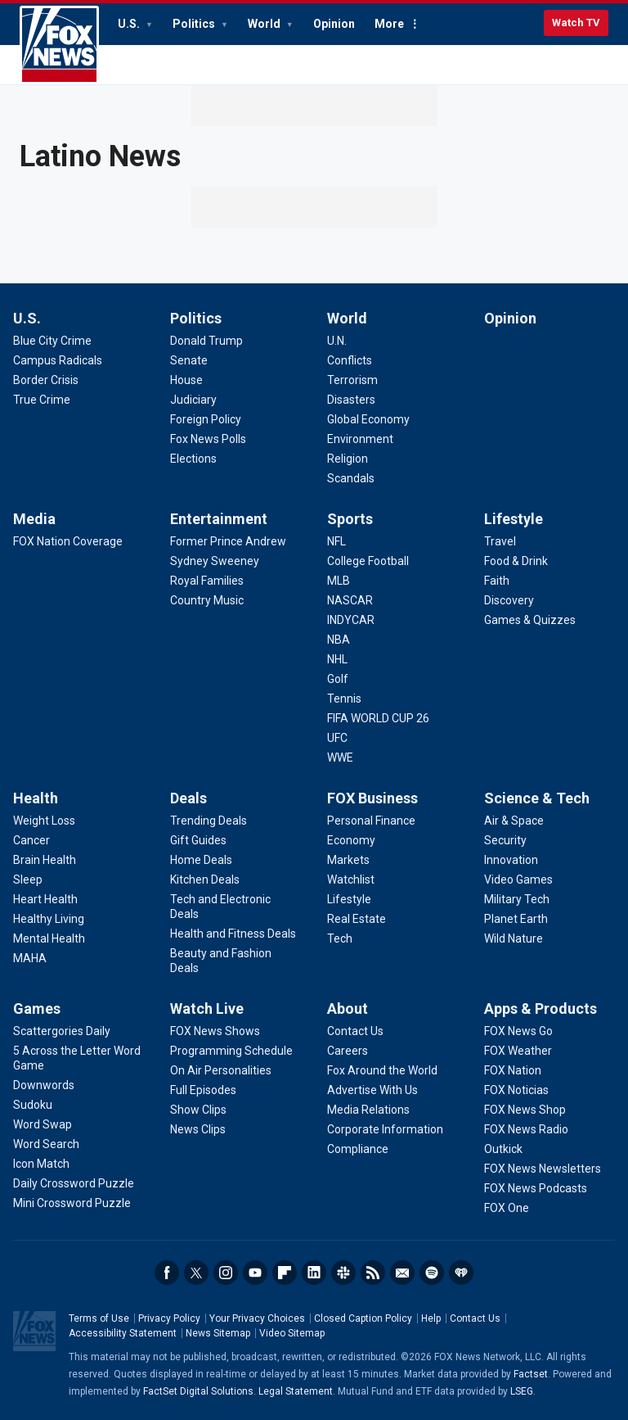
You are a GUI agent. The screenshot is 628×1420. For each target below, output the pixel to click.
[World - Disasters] (351, 399)
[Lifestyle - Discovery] (509, 600)
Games (37, 1008)
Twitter (196, 1272)
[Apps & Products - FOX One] (506, 1207)
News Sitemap (218, 1333)
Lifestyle (513, 518)
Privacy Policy (169, 1318)
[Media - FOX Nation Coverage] (68, 541)
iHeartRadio (461, 1272)
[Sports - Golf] (337, 678)
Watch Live (207, 1008)
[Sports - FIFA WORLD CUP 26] (378, 718)
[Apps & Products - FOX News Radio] (526, 1129)
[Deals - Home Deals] (201, 859)
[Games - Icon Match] (41, 1163)
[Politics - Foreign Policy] (205, 419)
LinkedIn (314, 1272)
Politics (195, 23)
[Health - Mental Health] (49, 938)
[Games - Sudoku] (32, 1104)
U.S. (130, 23)
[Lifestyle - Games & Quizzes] (530, 619)
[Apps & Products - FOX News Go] (518, 1031)
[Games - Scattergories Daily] (61, 1031)
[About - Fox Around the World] (382, 1070)
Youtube (255, 1272)
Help (431, 1318)
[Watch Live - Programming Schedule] (231, 1050)
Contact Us (475, 1318)
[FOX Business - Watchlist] (351, 879)
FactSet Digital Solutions (198, 1391)
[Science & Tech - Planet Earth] (516, 918)
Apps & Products (540, 1008)
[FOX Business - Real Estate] (356, 918)
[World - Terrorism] (352, 380)
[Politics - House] (186, 380)
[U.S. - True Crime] (41, 399)
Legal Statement (295, 1391)
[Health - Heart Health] (45, 899)
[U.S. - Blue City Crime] (52, 340)
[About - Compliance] (357, 1148)
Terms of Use (99, 1318)
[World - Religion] (347, 458)
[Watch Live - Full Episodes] (203, 1090)
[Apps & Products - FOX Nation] (512, 1070)
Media (34, 518)
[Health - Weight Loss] (44, 820)
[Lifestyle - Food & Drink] (516, 561)
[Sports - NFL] (336, 541)
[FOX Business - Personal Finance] (371, 820)
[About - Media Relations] (368, 1109)
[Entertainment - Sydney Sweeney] (214, 561)
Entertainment (218, 518)
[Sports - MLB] (338, 580)
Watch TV (576, 22)
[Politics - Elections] (193, 458)
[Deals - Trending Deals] (208, 820)
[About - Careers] (347, 1050)
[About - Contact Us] (355, 1031)
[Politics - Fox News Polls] (208, 438)
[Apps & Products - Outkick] (503, 1148)
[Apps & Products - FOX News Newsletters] (542, 1168)
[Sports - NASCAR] (350, 600)
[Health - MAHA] (30, 958)
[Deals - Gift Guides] (198, 840)
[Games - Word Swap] (42, 1124)
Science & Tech (537, 798)
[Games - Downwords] (43, 1085)
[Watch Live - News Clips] (198, 1129)
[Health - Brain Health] (44, 859)
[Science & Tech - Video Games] (518, 879)
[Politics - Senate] (189, 360)
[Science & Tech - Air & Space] (514, 820)
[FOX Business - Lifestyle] (349, 899)
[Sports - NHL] (337, 659)
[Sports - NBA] (338, 639)
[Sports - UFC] (337, 737)
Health (35, 798)
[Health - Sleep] (28, 879)
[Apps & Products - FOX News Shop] (525, 1109)
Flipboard (284, 1272)
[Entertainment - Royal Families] (207, 580)
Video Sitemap (292, 1333)
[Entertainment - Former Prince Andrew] (228, 541)
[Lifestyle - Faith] (496, 580)
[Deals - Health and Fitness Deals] (233, 933)
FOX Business (372, 798)
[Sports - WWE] (340, 757)
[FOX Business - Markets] (348, 859)
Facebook (167, 1272)
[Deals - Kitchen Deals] (205, 879)
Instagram (225, 1272)
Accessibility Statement (123, 1333)
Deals (188, 798)
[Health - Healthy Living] (48, 918)
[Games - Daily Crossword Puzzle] (73, 1183)
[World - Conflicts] (349, 360)
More (389, 23)
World (265, 23)
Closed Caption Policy (363, 1318)
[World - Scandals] (351, 478)
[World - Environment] (360, 438)
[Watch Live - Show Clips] (198, 1109)
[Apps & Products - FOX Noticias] (516, 1090)
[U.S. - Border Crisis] (45, 380)
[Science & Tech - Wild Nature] (513, 938)
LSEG (521, 1391)
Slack (343, 1272)
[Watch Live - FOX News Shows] (215, 1031)
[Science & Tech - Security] (505, 840)
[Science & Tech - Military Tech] (517, 899)
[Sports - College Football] (368, 561)
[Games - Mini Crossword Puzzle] (72, 1203)
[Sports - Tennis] (344, 698)
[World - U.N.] (337, 340)
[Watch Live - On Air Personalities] (220, 1070)
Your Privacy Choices (257, 1318)
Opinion (334, 23)
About (347, 1008)
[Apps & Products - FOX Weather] (518, 1050)
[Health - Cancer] (31, 840)
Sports (350, 518)
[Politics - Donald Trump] (206, 340)
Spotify (431, 1272)
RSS (373, 1272)
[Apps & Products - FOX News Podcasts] (535, 1188)
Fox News (59, 45)
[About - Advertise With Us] (372, 1090)
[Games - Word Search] (46, 1144)
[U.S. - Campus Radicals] (57, 360)
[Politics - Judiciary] (193, 399)
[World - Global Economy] (368, 419)
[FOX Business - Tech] (339, 938)
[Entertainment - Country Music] (207, 600)
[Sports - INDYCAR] (351, 619)
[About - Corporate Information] (385, 1129)
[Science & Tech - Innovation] (511, 859)
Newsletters (402, 1272)
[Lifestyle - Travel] (500, 541)
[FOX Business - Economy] (351, 840)
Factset (531, 1374)
